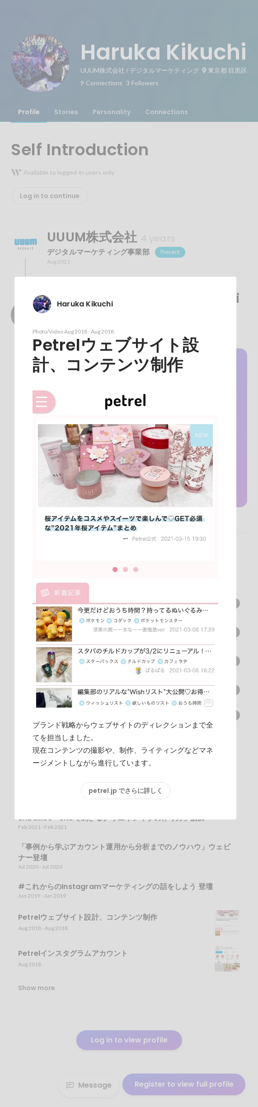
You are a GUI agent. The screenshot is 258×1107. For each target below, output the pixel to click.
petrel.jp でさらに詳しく (126, 790)
